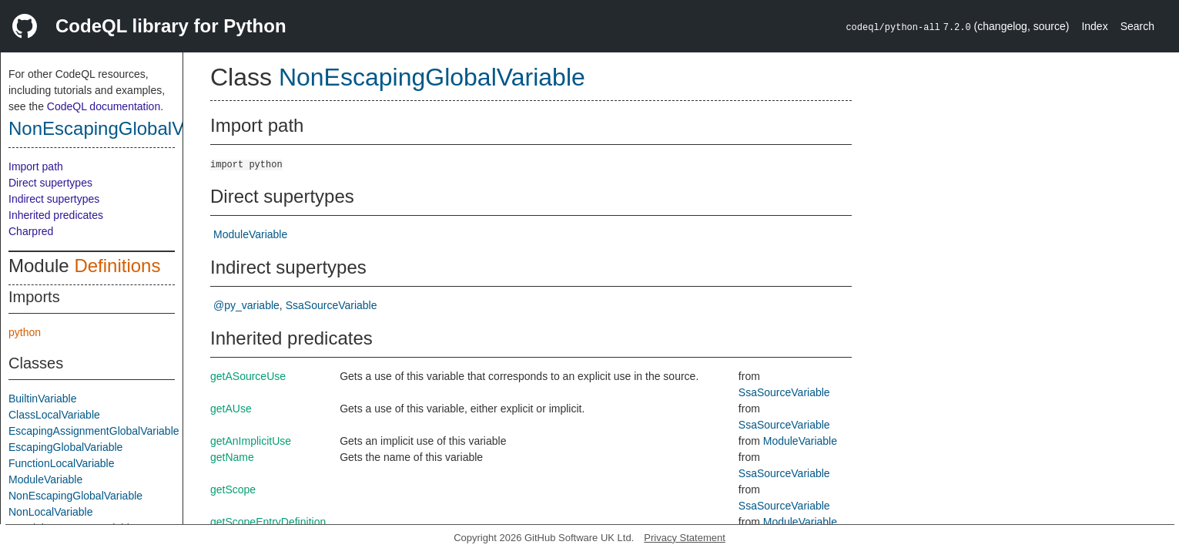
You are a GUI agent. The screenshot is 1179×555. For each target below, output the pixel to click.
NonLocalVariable (50, 512)
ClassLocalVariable (54, 415)
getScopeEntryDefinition (268, 522)
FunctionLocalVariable (61, 463)
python (24, 332)
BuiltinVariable (42, 398)
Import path (35, 166)
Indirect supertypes (53, 199)
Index (1094, 26)
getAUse (231, 408)
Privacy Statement (684, 537)
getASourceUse (248, 376)
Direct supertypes (50, 183)
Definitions (117, 265)
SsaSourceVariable (331, 305)
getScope (233, 489)
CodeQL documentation (103, 106)
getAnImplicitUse (250, 441)
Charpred (30, 231)
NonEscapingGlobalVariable (123, 128)
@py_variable (246, 305)
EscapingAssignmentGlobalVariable (93, 431)
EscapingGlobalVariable (65, 447)
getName (232, 457)
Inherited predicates (55, 215)
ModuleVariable (45, 479)
